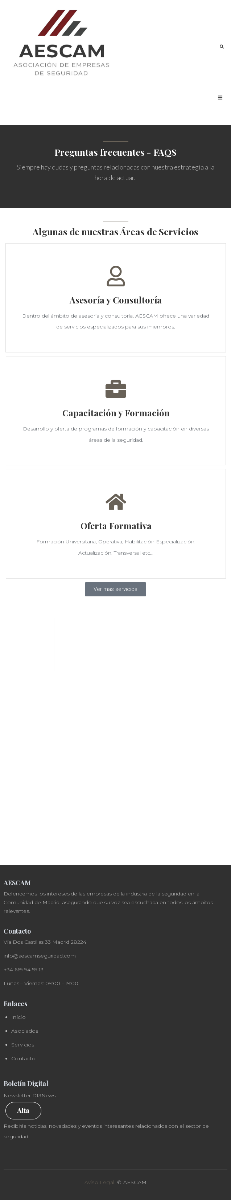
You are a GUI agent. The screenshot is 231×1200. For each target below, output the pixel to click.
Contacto (23, 1058)
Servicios (22, 1044)
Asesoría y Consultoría (116, 300)
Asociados (24, 1031)
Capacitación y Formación (116, 413)
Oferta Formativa (116, 525)
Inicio (18, 1017)
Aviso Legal (99, 1182)
